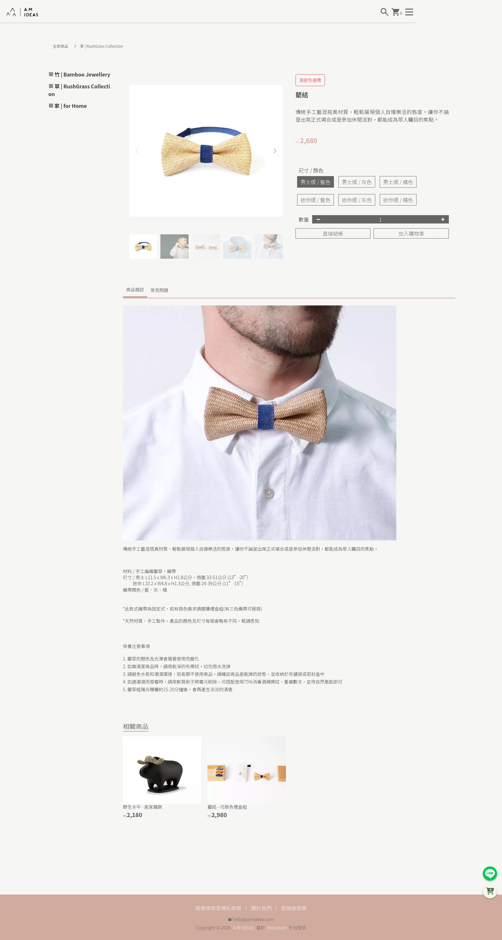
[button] (275, 151)
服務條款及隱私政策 (218, 908)
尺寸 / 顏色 (311, 170)
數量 (304, 219)
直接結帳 (333, 233)
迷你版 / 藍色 (315, 200)
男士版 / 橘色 (398, 182)
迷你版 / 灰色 (357, 200)
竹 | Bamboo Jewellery (82, 74)
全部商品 (60, 46)
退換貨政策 (294, 908)
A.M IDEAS (243, 927)
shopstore (277, 927)
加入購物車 (411, 233)
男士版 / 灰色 (357, 182)
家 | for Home (70, 105)
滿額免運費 (310, 80)
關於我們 (261, 908)
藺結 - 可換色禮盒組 (227, 807)
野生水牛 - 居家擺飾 (142, 807)
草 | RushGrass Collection (101, 46)
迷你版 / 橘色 (398, 200)
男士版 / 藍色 (315, 182)
